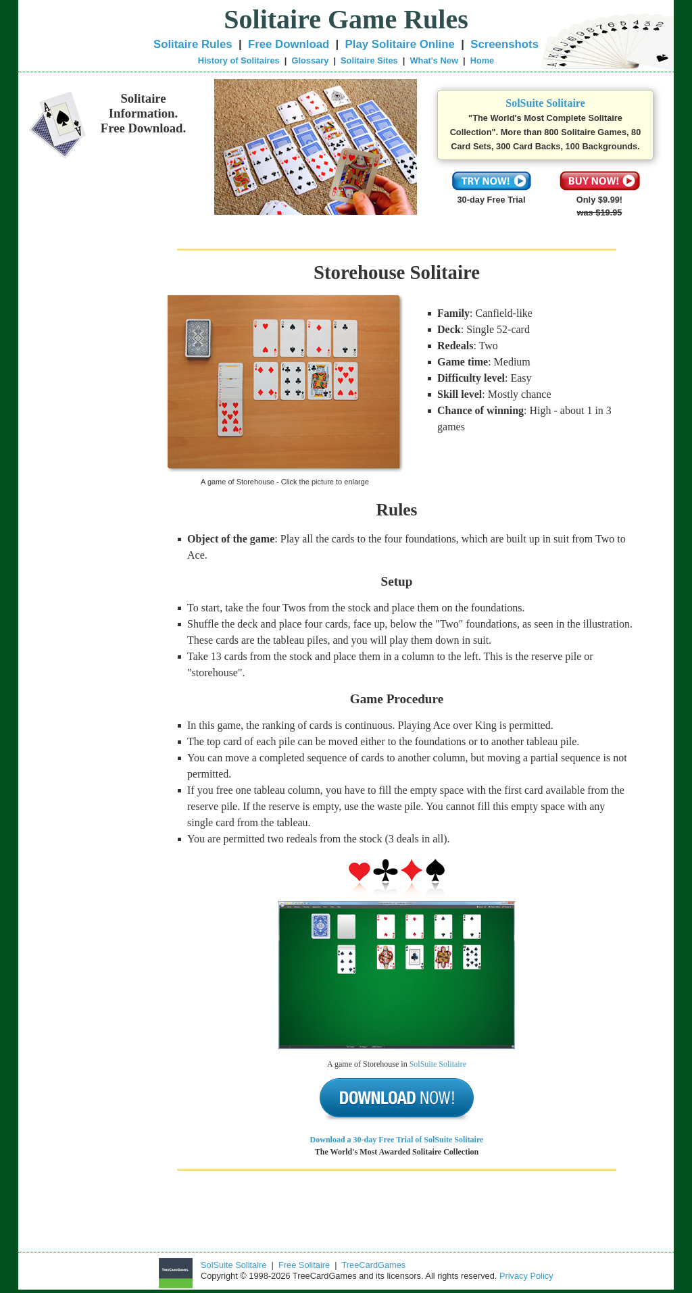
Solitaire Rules (192, 44)
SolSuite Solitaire (545, 103)
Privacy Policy (526, 1276)
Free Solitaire (304, 1265)
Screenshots (504, 44)
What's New (434, 60)
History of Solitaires (239, 60)
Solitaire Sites (369, 60)
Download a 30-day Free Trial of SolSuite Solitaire (397, 1139)
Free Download (288, 44)
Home (482, 60)
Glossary (309, 60)
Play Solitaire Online (400, 44)
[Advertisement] (93, 433)
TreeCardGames (373, 1265)
